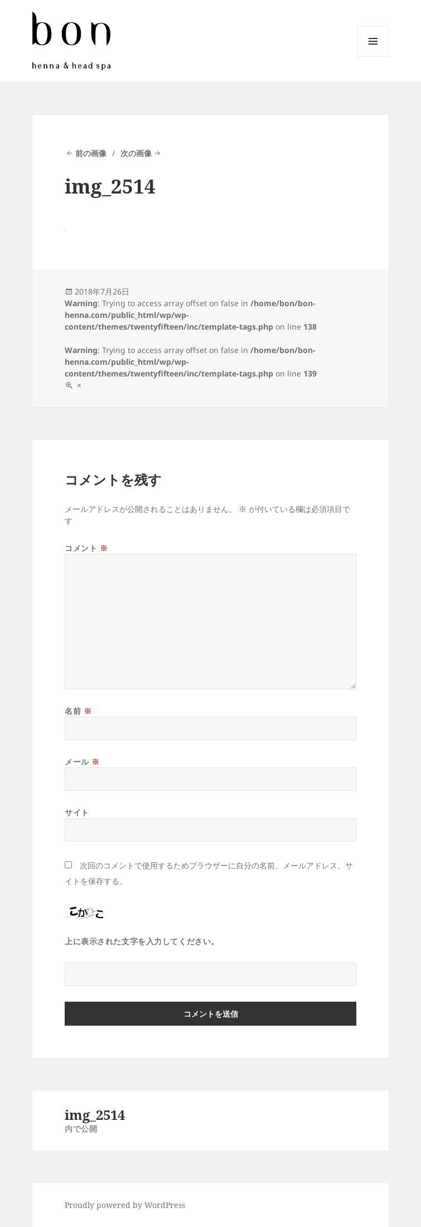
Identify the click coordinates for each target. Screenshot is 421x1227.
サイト (77, 812)
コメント (86, 548)
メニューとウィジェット (373, 56)
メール (82, 761)
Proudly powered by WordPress (125, 1205)
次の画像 (136, 153)
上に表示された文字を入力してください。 (142, 941)
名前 (78, 711)
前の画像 (91, 153)
